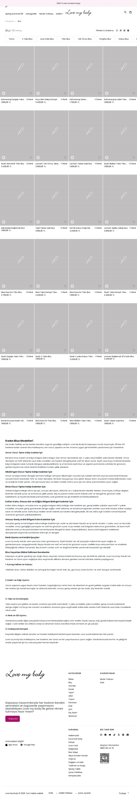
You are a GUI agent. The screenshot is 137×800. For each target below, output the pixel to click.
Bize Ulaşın (73, 752)
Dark (102, 682)
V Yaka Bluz (27, 39)
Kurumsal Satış (75, 739)
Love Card (73, 745)
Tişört (71, 692)
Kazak (71, 689)
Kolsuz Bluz (124, 39)
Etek (70, 706)
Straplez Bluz (105, 39)
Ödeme (72, 759)
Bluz (70, 682)
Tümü (11, 39)
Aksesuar (72, 716)
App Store (11, 744)
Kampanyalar (74, 775)
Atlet (70, 696)
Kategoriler (9, 21)
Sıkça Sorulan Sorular (78, 755)
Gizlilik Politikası (65, 793)
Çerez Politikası (75, 772)
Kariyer (71, 742)
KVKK (51, 793)
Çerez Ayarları (84, 793)
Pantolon (72, 702)
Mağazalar (109, 3)
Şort (70, 709)
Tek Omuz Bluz (85, 39)
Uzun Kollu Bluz (47, 39)
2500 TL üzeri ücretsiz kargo (68, 3)
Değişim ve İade (75, 762)
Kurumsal (73, 729)
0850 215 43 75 (107, 748)
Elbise (71, 679)
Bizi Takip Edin (107, 729)
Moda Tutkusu (106, 679)
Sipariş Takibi (96, 3)
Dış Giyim (72, 712)
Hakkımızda (73, 735)
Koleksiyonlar (107, 673)
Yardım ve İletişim (124, 3)
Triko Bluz (66, 39)
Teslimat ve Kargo (76, 765)
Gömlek (72, 686)
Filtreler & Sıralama (104, 30)
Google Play (28, 744)
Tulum (71, 699)
